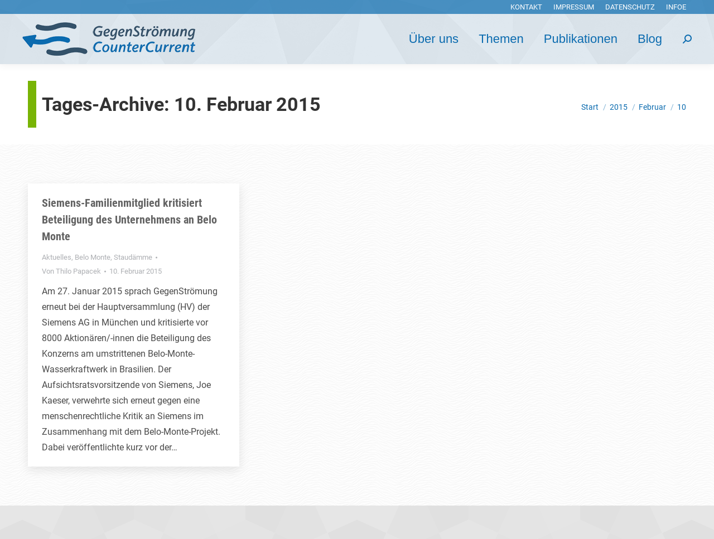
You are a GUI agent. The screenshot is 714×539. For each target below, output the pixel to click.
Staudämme (133, 257)
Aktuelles (56, 257)
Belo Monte (92, 257)
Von (71, 271)
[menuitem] (526, 7)
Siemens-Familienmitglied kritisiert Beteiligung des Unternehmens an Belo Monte (129, 219)
